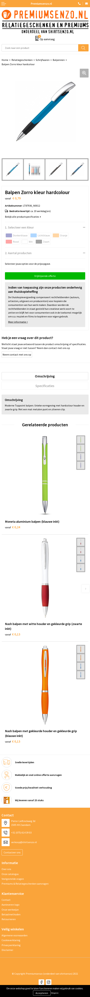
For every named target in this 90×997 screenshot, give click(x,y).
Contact (6, 899)
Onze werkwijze (10, 909)
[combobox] (40, 47)
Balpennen (59, 59)
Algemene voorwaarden (14, 935)
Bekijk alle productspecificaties (23, 216)
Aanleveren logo (10, 904)
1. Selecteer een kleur (19, 227)
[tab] (45, 376)
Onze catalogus (10, 874)
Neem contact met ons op (17, 354)
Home (5, 59)
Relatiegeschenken (22, 59)
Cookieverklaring (11, 940)
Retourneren (9, 919)
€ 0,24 (12, 527)
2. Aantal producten (18, 253)
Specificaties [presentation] (44, 386)
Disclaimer (7, 950)
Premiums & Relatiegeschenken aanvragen (25, 883)
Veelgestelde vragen (13, 878)
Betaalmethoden (11, 914)
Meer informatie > (18, 321)
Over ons (6, 869)
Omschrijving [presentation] (45, 376)
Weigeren (55, 993)
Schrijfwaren (42, 59)
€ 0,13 (12, 634)
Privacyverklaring (11, 945)
